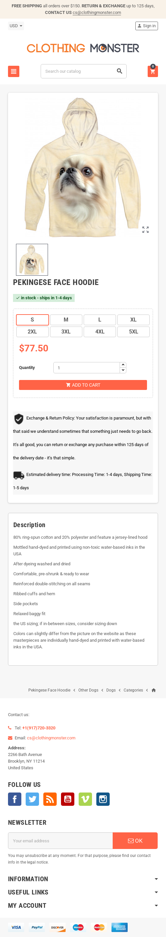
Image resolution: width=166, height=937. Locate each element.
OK (135, 840)
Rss (50, 799)
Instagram (103, 799)
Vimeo (85, 799)
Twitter (32, 799)
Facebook (14, 799)
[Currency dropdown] (16, 26)
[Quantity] (86, 367)
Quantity (27, 367)
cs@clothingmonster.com (97, 12)
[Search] (83, 71)
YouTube (67, 799)
